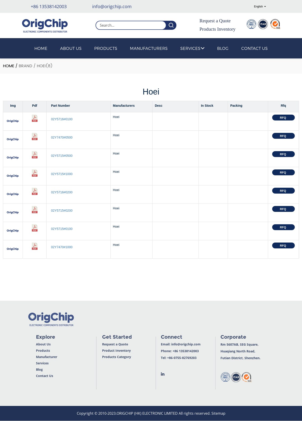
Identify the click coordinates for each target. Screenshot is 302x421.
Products (105, 48)
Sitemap (218, 413)
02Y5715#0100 (62, 229)
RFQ (283, 117)
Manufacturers (149, 48)
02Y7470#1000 (62, 247)
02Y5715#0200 (62, 210)
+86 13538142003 (49, 6)
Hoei (41, 66)
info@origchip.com (112, 6)
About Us (71, 48)
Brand (25, 66)
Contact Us (254, 48)
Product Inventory (105, 351)
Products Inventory (217, 29)
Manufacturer (35, 357)
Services (192, 48)
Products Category (105, 357)
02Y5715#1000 (62, 174)
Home (40, 48)
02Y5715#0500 (62, 155)
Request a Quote (215, 20)
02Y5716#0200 (62, 192)
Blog (223, 48)
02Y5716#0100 (62, 119)
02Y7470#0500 (62, 137)
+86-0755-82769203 (171, 358)
